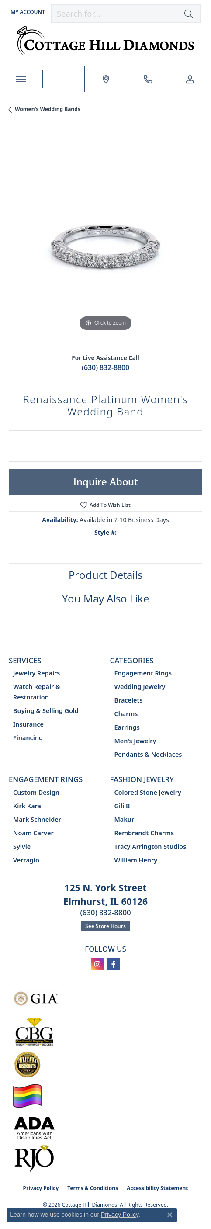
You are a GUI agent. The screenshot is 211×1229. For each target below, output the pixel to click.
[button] (27, 12)
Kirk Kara (27, 806)
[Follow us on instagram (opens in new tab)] (97, 964)
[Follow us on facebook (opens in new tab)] (113, 964)
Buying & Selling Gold (46, 710)
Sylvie (22, 846)
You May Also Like (105, 598)
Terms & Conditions (92, 1188)
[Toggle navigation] (21, 79)
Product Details (105, 575)
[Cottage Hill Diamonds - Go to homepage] (105, 41)
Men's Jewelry (135, 741)
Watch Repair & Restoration (36, 691)
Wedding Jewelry (140, 686)
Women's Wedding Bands (47, 109)
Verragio (26, 860)
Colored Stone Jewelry (147, 792)
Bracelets (128, 700)
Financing (28, 738)
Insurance (28, 724)
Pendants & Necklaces (148, 754)
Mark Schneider (37, 819)
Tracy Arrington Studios (150, 846)
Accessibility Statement (157, 1188)
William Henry (136, 860)
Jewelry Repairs (36, 673)
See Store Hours (105, 926)
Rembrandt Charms (144, 833)
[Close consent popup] (170, 1215)
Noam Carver (33, 833)
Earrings (127, 727)
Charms (126, 714)
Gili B (122, 806)
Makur (124, 819)
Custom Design (36, 792)
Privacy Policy (41, 1188)
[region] (105, 236)
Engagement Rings (143, 673)
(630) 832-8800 (105, 367)
